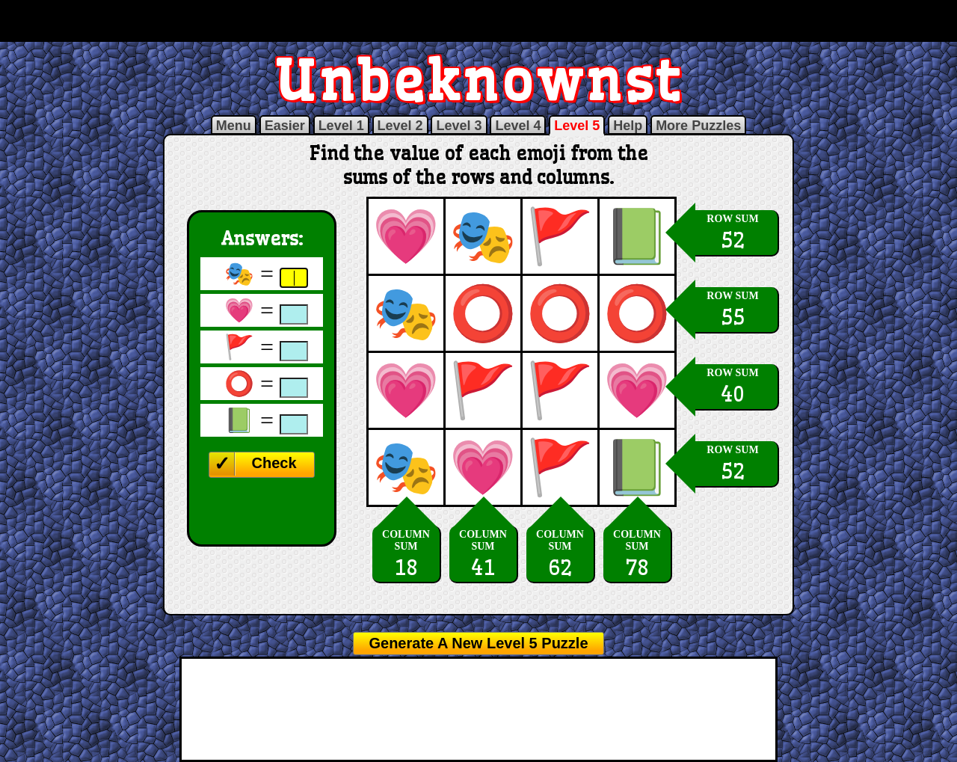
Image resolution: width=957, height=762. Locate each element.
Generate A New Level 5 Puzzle (478, 643)
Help (627, 125)
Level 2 (400, 125)
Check (273, 463)
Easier (285, 125)
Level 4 (518, 125)
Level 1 (341, 125)
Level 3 (458, 125)
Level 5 (577, 125)
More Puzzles (698, 125)
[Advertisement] (478, 21)
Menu (233, 125)
